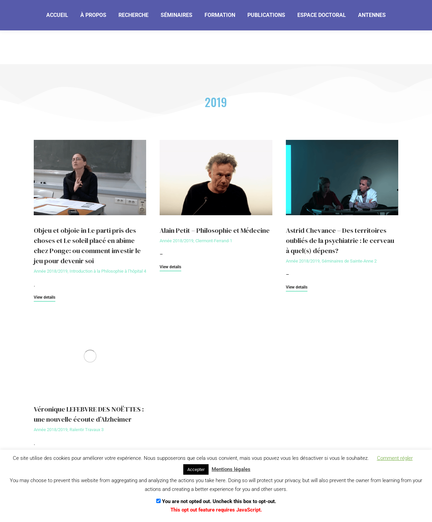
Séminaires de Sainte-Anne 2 (349, 261)
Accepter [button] (196, 469)
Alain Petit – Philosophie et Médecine (215, 230)
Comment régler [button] (395, 458)
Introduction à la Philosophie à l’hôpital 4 (108, 271)
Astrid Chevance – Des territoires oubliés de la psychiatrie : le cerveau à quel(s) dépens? (340, 240)
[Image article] (90, 177)
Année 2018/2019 (51, 271)
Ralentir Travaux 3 (87, 429)
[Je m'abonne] (239, 14)
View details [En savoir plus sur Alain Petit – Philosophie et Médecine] (170, 267)
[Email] (183, 15)
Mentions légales (231, 469)
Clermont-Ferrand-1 (213, 240)
